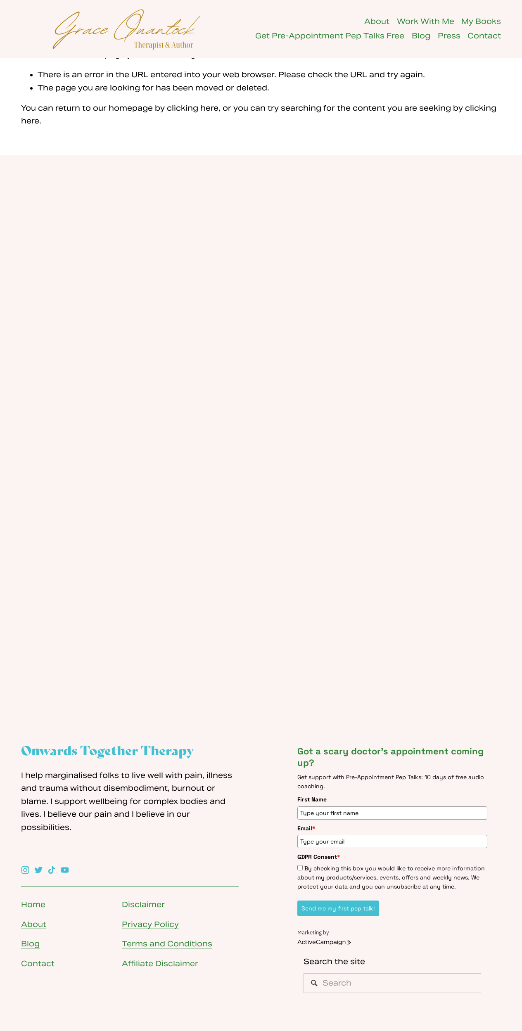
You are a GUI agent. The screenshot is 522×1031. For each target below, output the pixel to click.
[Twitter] (38, 870)
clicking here (192, 108)
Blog (421, 35)
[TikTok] (51, 870)
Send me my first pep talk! (338, 908)
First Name (312, 799)
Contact (484, 35)
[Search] (392, 983)
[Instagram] (25, 870)
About (376, 21)
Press (449, 35)
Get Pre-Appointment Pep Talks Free (329, 35)
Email (306, 828)
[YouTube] (65, 870)
